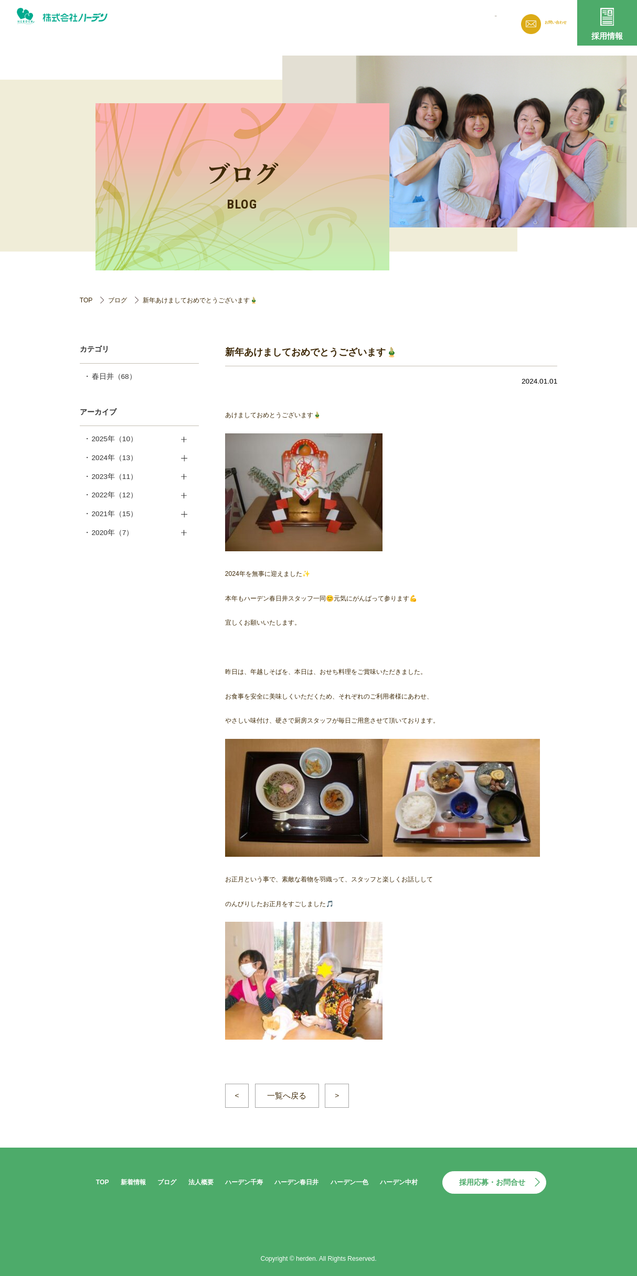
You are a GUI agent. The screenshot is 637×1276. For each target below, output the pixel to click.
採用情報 (607, 35)
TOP (86, 300)
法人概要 (424, 21)
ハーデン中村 (399, 1182)
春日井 (114, 376)
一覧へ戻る (286, 1095)
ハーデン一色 (349, 1182)
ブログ (382, 21)
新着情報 (340, 21)
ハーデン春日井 (296, 1182)
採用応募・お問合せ (492, 1182)
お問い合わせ (548, 23)
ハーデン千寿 (244, 1182)
